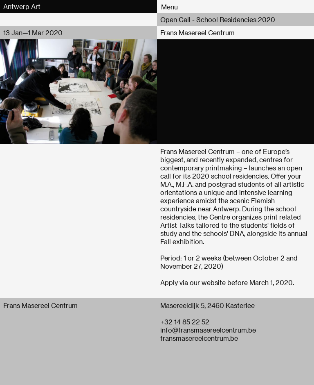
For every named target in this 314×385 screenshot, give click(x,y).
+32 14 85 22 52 (184, 322)
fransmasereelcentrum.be (199, 338)
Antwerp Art (21, 6)
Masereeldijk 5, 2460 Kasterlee (207, 305)
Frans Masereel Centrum (197, 32)
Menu (169, 7)
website (214, 282)
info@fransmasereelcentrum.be (208, 330)
